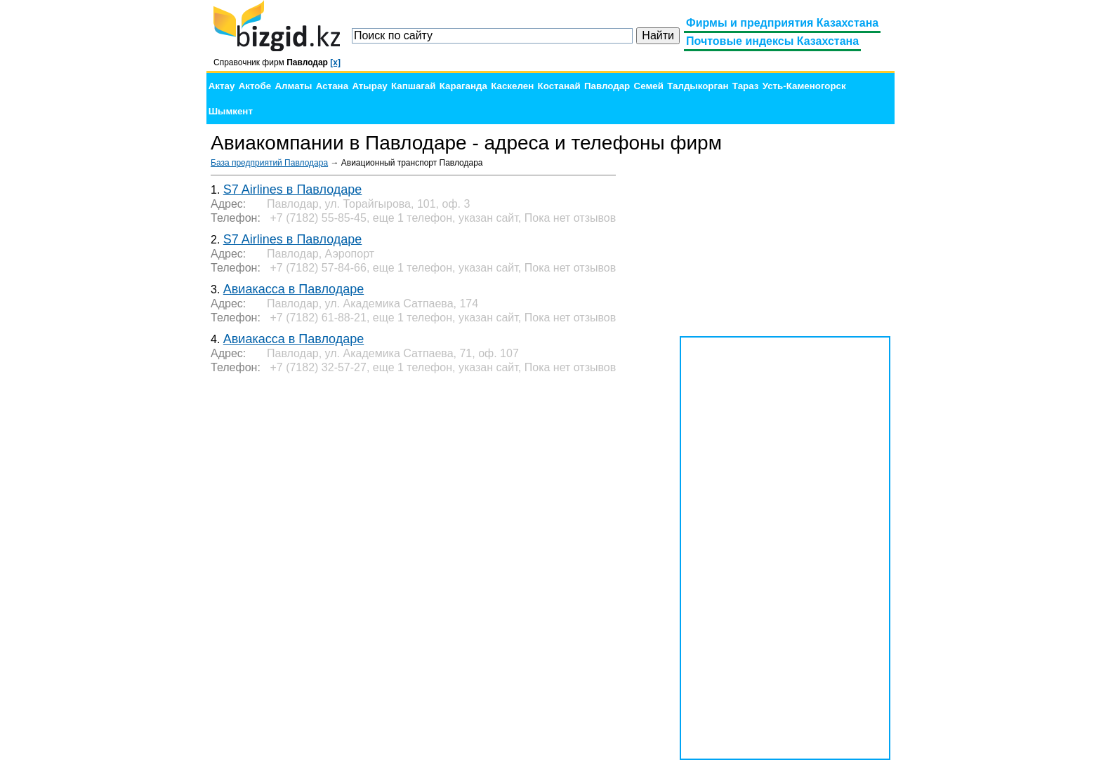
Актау (222, 86)
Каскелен (512, 86)
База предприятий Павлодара (269, 163)
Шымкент (231, 111)
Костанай (559, 86)
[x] (335, 62)
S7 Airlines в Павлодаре (292, 189)
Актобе (255, 86)
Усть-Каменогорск (804, 86)
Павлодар (607, 86)
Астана (332, 86)
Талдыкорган (697, 86)
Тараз (745, 86)
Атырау (369, 86)
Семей (649, 86)
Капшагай (413, 86)
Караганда (463, 86)
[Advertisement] (785, 245)
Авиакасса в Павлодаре (293, 289)
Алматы (293, 86)
